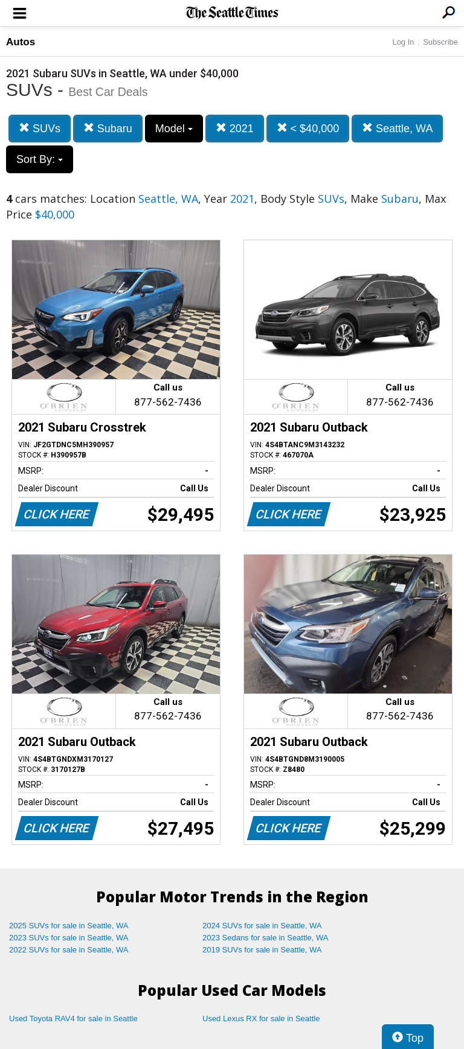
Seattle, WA (397, 128)
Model (174, 129)
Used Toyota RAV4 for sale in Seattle (73, 1018)
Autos (20, 42)
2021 (235, 128)
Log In (403, 41)
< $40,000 (308, 128)
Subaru (107, 128)
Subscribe (440, 41)
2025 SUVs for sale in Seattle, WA (69, 925)
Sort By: (39, 159)
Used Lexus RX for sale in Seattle (261, 1018)
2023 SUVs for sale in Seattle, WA (69, 937)
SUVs (39, 128)
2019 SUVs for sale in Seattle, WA (262, 949)
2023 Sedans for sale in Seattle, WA (265, 937)
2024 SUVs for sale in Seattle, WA (262, 925)
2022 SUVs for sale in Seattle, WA (69, 949)
